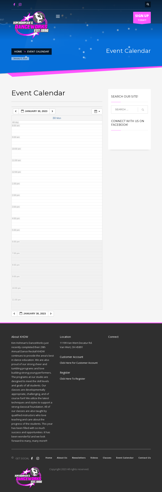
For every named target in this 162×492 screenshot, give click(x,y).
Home (48, 457)
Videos (94, 457)
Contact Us (144, 457)
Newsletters (79, 457)
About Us (62, 457)
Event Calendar (125, 457)
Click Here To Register (72, 378)
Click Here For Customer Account (79, 363)
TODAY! (142, 18)
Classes (107, 457)
